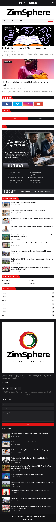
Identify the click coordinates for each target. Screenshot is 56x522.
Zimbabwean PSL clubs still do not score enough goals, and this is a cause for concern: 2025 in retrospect (31, 268)
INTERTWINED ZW (6, 281)
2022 (28, 308)
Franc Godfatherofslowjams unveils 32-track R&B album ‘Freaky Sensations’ (30, 490)
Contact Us (20, 516)
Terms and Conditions (39, 516)
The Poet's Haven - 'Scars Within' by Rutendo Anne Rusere (24, 48)
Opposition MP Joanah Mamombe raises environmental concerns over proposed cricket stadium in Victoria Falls (31, 236)
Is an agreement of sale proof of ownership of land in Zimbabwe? (28, 211)
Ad (15, 118)
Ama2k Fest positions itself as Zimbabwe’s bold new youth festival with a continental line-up (29, 459)
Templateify (30, 519)
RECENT (41, 118)
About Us (14, 516)
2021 (28, 312)
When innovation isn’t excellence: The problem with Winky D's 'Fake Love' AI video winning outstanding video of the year (31, 467)
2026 (28, 293)
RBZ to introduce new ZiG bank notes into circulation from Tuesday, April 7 (30, 243)
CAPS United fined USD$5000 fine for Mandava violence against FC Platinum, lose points (32, 260)
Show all (50, 21)
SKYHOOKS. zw (32, 281)
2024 (28, 301)
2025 (28, 297)
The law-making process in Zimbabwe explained (23, 202)
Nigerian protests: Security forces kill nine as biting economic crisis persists (31, 251)
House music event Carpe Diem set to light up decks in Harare (27, 474)
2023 (28, 304)
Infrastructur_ (32, 283)
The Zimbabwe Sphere (28, 2)
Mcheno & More (6, 283)
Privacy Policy (28, 516)
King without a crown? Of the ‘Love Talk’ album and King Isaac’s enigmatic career (32, 227)
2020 (28, 315)
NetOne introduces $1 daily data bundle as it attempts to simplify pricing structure (32, 219)
